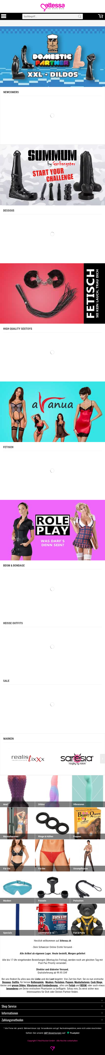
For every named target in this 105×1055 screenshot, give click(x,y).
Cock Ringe (96, 982)
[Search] (79, 16)
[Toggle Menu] (3, 17)
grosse (15, 985)
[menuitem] (3, 16)
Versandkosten (46, 1028)
